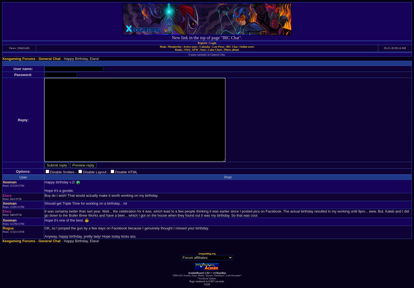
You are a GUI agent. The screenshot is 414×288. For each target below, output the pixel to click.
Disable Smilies (62, 172)
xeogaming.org (207, 253)
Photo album (231, 49)
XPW (195, 49)
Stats (203, 49)
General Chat (50, 59)
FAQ (187, 49)
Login (212, 42)
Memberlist (174, 46)
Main (163, 46)
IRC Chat (232, 46)
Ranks (178, 49)
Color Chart (215, 49)
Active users (190, 46)
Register (203, 42)
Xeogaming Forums (18, 59)
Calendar (204, 46)
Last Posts (218, 46)
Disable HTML (126, 172)
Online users (247, 46)
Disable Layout (94, 172)
